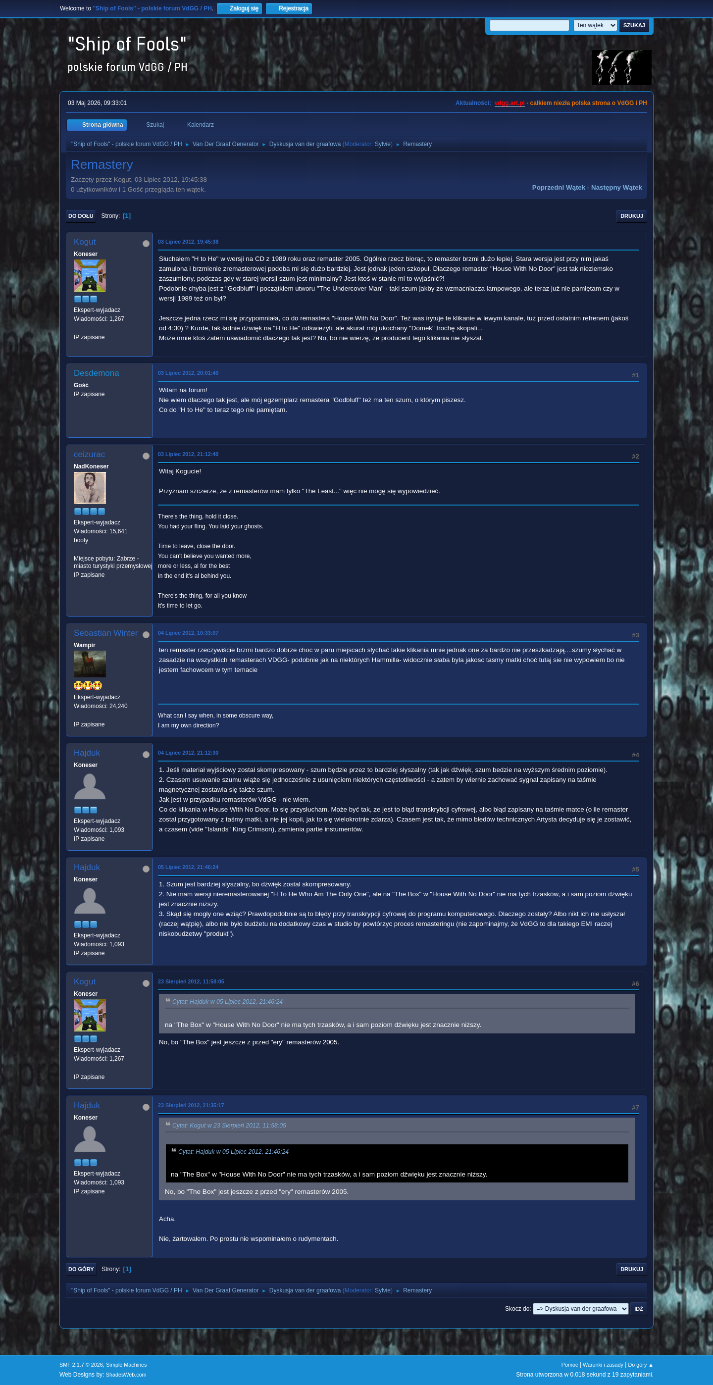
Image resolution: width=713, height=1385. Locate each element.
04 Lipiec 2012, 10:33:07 (188, 633)
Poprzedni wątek (558, 187)
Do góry (81, 1269)
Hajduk (87, 753)
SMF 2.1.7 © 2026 (81, 1365)
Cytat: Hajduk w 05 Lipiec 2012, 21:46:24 (227, 1002)
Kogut (85, 242)
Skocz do (517, 1308)
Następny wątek (616, 187)
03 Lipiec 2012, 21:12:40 (188, 454)
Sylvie (383, 144)
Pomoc (569, 1365)
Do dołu (81, 216)
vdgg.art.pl (510, 103)
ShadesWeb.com (126, 1375)
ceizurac (89, 454)
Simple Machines (126, 1365)
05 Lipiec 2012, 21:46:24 (188, 867)
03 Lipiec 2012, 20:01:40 (188, 373)
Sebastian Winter (106, 633)
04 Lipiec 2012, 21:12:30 (188, 753)
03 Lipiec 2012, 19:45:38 (188, 242)
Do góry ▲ (641, 1365)
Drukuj (631, 216)
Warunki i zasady (603, 1365)
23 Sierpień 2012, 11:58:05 (191, 981)
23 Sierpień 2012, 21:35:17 (191, 1105)
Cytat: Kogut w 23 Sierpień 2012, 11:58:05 (229, 1126)
